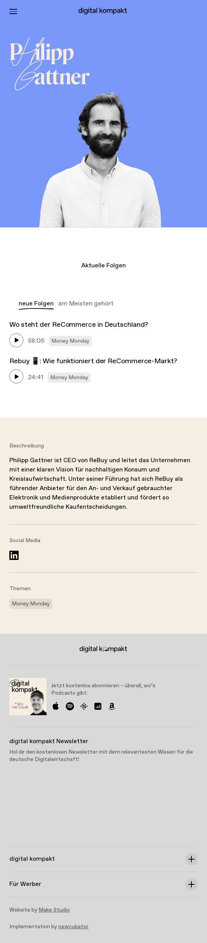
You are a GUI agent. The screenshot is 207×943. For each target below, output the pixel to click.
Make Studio (54, 910)
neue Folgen (36, 304)
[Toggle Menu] (13, 11)
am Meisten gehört (85, 304)
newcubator (73, 926)
